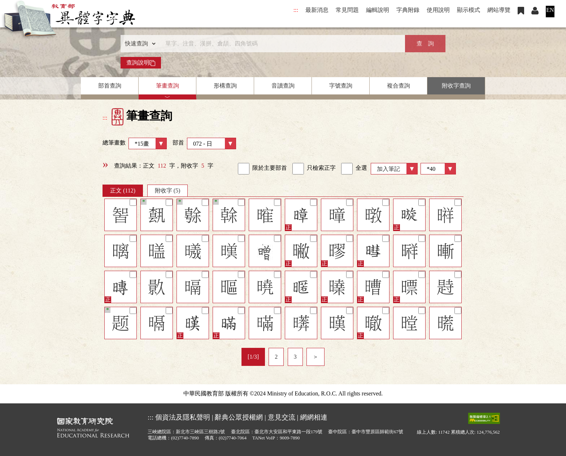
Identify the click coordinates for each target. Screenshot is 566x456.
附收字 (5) (167, 190)
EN (550, 10)
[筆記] (133, 202)
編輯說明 (377, 10)
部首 (204, 143)
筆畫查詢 (167, 86)
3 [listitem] (295, 357)
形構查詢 (225, 86)
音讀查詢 (283, 86)
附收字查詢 (456, 86)
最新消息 (316, 10)
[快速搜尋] (280, 43)
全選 (354, 168)
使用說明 (438, 10)
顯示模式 (468, 10)
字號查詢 (340, 86)
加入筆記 (388, 169)
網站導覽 (498, 10)
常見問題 (347, 10)
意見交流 (281, 417)
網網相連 (313, 417)
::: (295, 10)
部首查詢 (109, 86)
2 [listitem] (276, 357)
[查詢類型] (139, 43)
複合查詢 (398, 86)
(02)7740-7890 (185, 437)
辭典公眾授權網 (239, 417)
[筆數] (438, 168)
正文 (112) (122, 190)
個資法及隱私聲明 (182, 417)
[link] (243, 168)
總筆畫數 (135, 143)
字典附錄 (407, 10)
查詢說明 (140, 62)
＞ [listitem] (315, 357)
